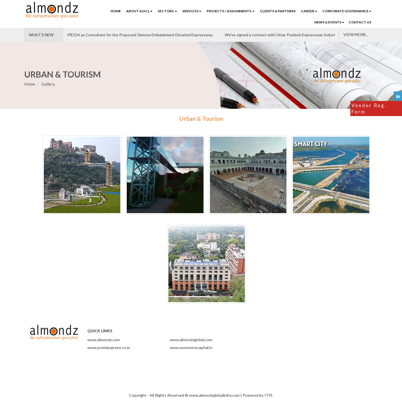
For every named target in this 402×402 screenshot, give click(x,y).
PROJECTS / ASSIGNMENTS (231, 11)
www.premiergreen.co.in (108, 347)
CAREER (309, 11)
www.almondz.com (103, 339)
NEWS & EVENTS (329, 22)
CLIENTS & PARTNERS (278, 11)
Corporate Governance (346, 11)
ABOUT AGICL (139, 11)
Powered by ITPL (258, 395)
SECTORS (167, 11)
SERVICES (191, 11)
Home (116, 11)
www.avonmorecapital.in (191, 347)
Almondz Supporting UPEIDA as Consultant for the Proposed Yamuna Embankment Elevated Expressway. (122, 34)
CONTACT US (360, 22)
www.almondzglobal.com (191, 339)
